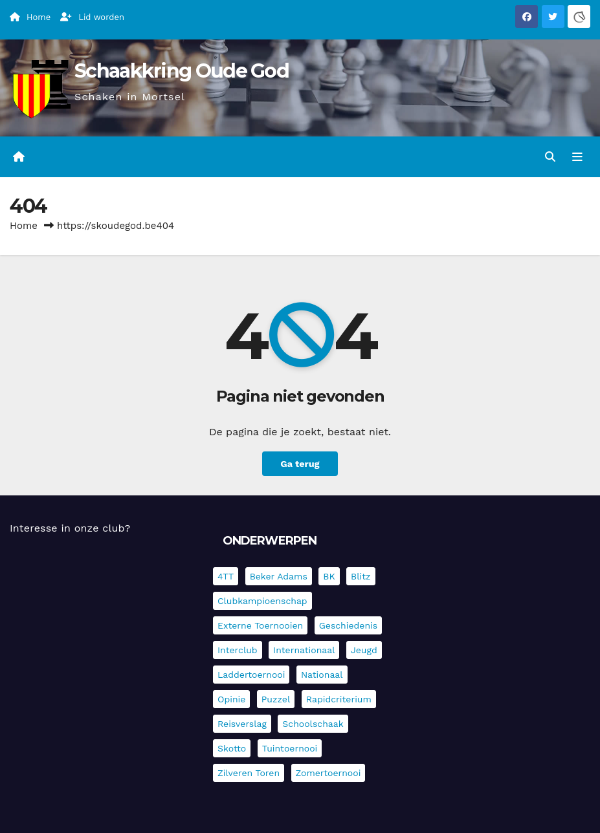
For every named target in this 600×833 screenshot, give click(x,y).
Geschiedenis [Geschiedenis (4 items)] (348, 625)
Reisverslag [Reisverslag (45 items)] (242, 724)
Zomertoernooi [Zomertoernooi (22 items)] (328, 773)
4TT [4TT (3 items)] (225, 576)
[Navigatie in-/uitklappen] (577, 157)
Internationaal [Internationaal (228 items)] (304, 650)
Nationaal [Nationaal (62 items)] (322, 674)
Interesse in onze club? (70, 528)
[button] (550, 157)
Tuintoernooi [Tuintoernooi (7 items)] (290, 748)
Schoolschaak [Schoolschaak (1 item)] (312, 724)
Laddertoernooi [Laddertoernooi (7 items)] (251, 674)
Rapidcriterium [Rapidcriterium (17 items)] (339, 699)
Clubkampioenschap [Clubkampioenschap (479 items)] (262, 601)
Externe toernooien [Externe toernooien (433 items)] (260, 625)
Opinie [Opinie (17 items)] (231, 699)
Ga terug (299, 464)
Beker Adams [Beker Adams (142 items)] (278, 576)
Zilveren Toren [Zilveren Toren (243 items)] (248, 773)
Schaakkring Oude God (181, 71)
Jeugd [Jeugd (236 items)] (364, 650)
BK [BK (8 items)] (329, 576)
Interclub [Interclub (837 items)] (237, 650)
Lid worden (92, 17)
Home (24, 226)
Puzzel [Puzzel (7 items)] (275, 699)
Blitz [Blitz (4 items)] (361, 576)
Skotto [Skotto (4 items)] (231, 748)
